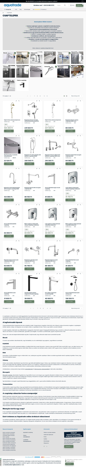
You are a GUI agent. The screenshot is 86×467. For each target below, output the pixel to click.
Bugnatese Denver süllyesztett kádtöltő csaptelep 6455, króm (52, 155)
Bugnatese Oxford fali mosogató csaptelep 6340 (73, 155)
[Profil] (72, 5)
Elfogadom (69, 463)
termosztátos (12, 441)
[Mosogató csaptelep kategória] (63, 71)
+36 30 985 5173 (48, 5)
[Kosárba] (9, 131)
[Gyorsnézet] (19, 101)
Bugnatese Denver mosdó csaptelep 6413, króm (51, 260)
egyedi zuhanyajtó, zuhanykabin (9, 447)
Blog (21, 9)
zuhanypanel (13, 442)
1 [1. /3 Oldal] (34, 96)
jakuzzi (8, 444)
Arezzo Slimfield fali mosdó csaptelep (72, 260)
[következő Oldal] (44, 96)
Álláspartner (46, 443)
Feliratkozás (68, 446)
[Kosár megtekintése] (79, 5)
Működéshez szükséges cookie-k (74, 459)
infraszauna (5, 444)
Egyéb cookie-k (70, 461)
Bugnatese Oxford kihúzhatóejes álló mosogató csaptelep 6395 (12, 188)
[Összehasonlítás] (16, 101)
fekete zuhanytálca (6, 450)
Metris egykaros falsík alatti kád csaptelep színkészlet (73, 224)
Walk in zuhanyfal (6, 439)
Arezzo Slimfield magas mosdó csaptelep (52, 188)
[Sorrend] (76, 96)
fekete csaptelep (6, 436)
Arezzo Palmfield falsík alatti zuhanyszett (72, 293)
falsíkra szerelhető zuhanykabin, (9, 432)
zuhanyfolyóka (12, 439)
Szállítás (45, 438)
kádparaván (12, 444)
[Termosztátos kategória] (9, 85)
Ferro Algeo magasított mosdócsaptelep (50, 293)
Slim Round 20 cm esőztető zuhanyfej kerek (10, 155)
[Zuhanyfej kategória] (50, 71)
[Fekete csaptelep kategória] (22, 85)
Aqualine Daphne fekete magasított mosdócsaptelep (31, 293)
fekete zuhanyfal (6, 438)
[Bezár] (82, 1)
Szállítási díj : (7, 121)
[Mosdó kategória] (9, 58)
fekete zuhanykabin (6, 448)
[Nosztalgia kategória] (77, 71)
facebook (44, 446)
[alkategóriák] (15, 53)
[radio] (66, 95)
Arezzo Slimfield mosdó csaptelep (10, 293)
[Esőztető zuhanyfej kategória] (36, 71)
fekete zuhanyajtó (6, 441)
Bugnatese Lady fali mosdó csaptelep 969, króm (31, 260)
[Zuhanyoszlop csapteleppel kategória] (22, 71)
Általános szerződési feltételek (49, 432)
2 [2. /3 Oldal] (37, 96)
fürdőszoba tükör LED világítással (9, 445)
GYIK (16, 9)
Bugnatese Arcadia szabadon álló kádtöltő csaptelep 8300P (33, 155)
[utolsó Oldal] (47, 96)
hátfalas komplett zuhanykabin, (9, 433)
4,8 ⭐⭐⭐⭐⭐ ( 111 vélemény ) (40, 9)
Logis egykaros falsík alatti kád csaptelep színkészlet (52, 224)
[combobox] (61, 5)
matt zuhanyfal (12, 438)
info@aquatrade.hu (27, 441)
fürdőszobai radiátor (6, 442)
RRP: (9, 126)
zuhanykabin (5, 435)
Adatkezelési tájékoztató (48, 434)
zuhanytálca (12, 448)
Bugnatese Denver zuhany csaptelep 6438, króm (72, 120)
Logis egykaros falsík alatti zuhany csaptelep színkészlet (73, 188)
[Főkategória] (3, 12)
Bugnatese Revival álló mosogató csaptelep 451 (33, 188)
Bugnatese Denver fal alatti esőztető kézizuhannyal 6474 (32, 120)
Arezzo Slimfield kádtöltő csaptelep (10, 224)
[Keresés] (65, 5)
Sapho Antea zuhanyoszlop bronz (12, 119)
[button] (7, 9)
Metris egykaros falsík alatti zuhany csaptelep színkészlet (32, 224)
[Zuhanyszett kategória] (77, 58)
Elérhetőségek (27, 9)
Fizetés (45, 436)
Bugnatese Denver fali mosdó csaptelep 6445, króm (11, 260)
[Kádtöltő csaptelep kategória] (22, 58)
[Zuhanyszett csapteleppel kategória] (9, 71)
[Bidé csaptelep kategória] (50, 58)
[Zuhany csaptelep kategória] (63, 58)
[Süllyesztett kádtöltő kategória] (36, 58)
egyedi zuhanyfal (11, 435)
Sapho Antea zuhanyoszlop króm (53, 119)
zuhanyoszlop (13, 450)
